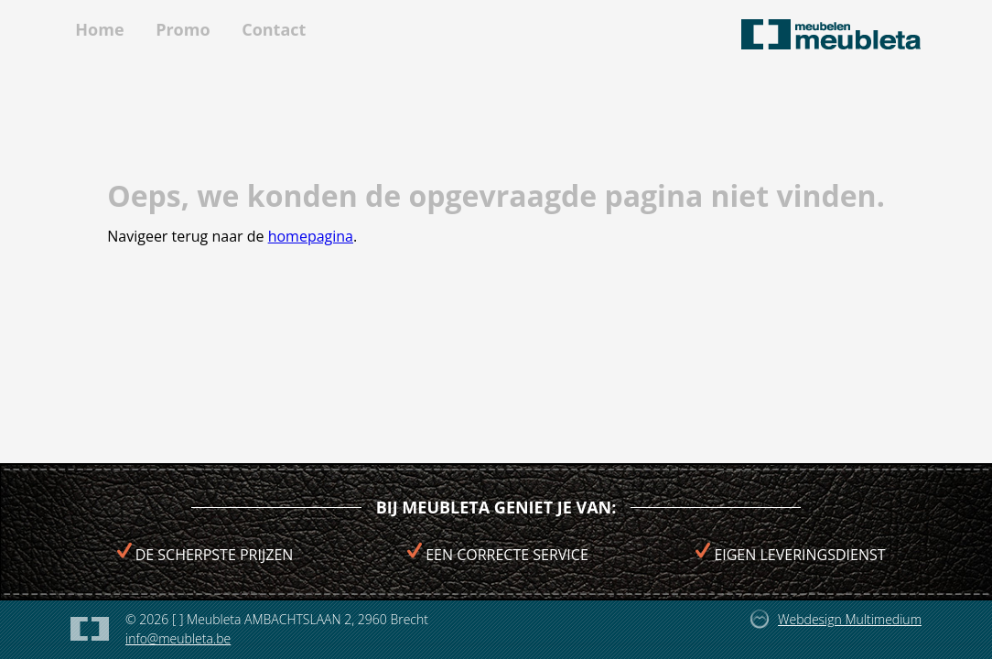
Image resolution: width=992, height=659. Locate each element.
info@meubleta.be (178, 638)
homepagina (310, 236)
